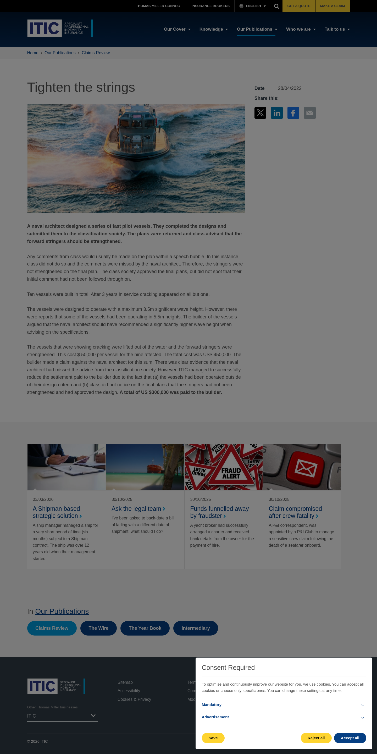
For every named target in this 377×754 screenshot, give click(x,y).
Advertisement (215, 717)
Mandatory (212, 704)
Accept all (350, 738)
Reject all (316, 738)
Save (213, 738)
